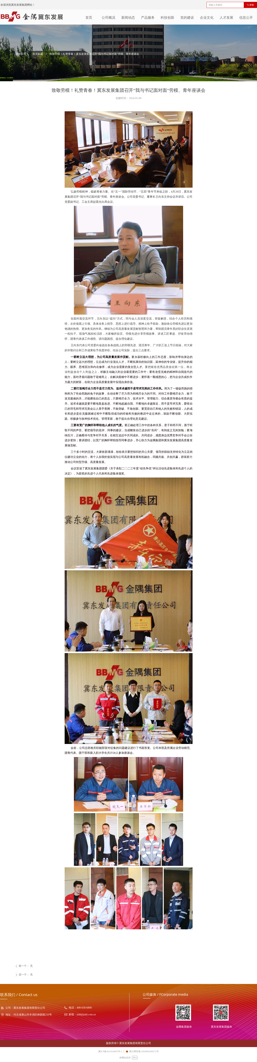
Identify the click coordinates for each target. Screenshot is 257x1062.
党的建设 (187, 17)
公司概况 (108, 17)
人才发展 (226, 17)
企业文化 (207, 17)
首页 (88, 17)
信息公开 (246, 17)
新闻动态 (128, 17)
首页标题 (38, 54)
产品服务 (148, 17)
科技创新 (167, 17)
